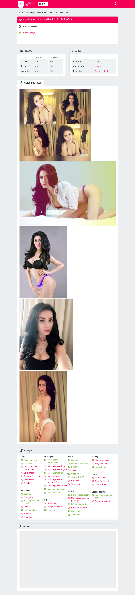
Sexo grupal (29, 473)
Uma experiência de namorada (80, 499)
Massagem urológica (57, 469)
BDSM (74, 467)
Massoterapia (54, 476)
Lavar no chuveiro (32, 510)
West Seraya (27, 32)
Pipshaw (27, 513)
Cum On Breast (102, 481)
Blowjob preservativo (81, 495)
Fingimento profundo (80, 504)
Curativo (75, 480)
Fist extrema (100, 467)
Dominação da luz (79, 463)
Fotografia (28, 497)
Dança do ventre (55, 506)
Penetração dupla (32, 476)
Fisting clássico (102, 460)
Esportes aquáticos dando (104, 496)
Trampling (75, 484)
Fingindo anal (101, 463)
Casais (27, 506)
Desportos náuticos (104, 501)
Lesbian (51, 510)
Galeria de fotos (30, 82)
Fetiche (27, 483)
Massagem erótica (56, 466)
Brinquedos (29, 480)
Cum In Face (100, 484)
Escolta (27, 494)
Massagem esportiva (57, 485)
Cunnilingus (76, 511)
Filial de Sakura (55, 492)
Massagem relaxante (57, 489)
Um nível (28, 463)
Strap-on (75, 474)
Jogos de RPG (77, 477)
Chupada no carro (79, 507)
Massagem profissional (53, 461)
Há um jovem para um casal (34, 502)
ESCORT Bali (22, 12)
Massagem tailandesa (58, 473)
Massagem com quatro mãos (55, 480)
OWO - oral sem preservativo (31, 468)
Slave (73, 470)
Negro (98, 66)
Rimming (28, 517)
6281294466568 (30, 26)
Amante (74, 460)
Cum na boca (101, 477)
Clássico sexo (30, 460)
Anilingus (75, 514)
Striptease (52, 503)
